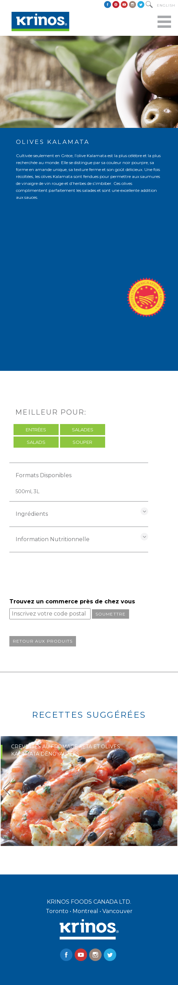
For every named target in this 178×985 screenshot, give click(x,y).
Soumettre (110, 614)
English (166, 5)
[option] (89, 791)
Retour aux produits (43, 641)
